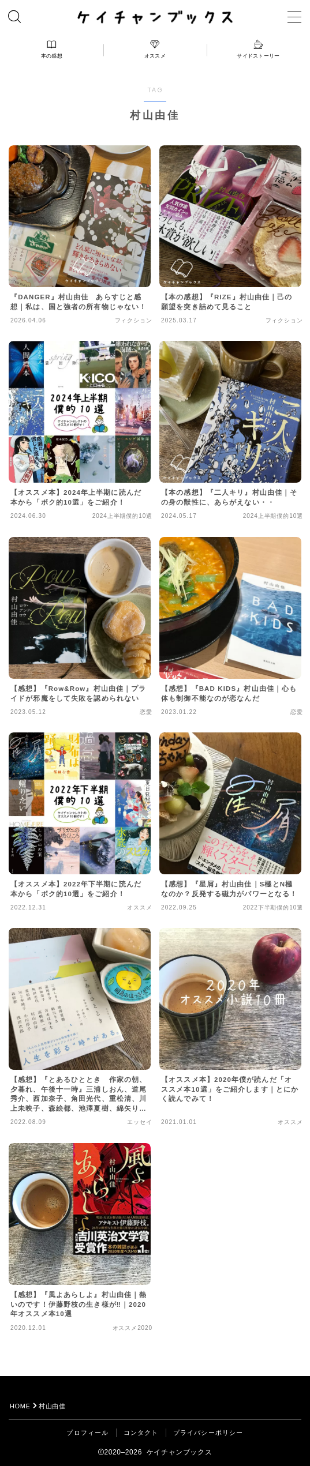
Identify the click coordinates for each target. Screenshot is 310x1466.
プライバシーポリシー (208, 1432)
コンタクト (141, 1432)
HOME (20, 1406)
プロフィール (87, 1432)
